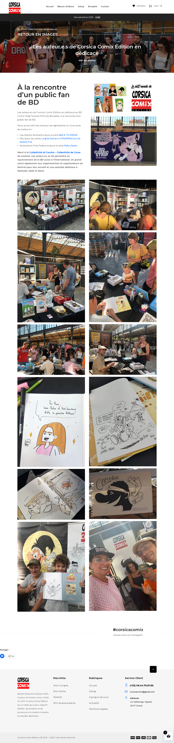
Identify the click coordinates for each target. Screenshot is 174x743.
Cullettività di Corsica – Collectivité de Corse (54, 152)
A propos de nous (99, 697)
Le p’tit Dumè (49, 138)
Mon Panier (59, 691)
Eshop (81, 6)
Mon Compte (60, 685)
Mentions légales (98, 709)
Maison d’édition (66, 6)
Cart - (157, 6)
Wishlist (57, 697)
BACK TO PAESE (68, 135)
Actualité (92, 6)
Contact (105, 6)
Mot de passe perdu (64, 703)
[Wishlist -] (139, 6)
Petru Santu (70, 145)
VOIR (97, 17)
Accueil (50, 6)
